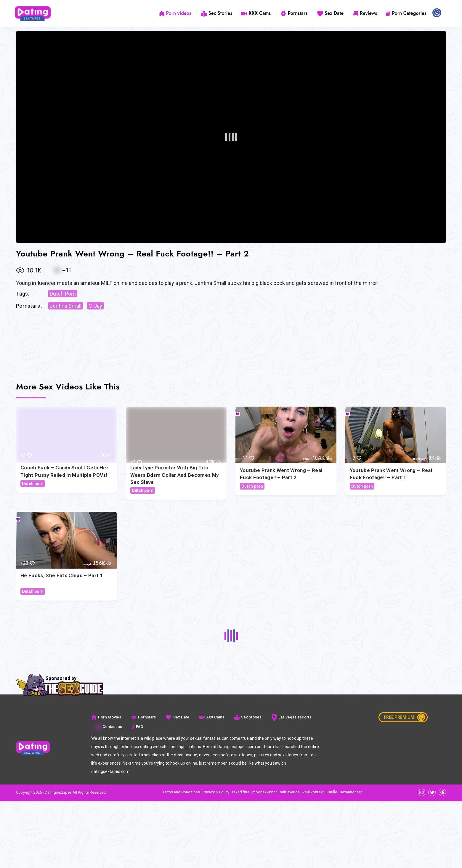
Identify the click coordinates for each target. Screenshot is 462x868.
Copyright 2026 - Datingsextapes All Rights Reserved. (61, 792)
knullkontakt (313, 792)
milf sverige (290, 792)
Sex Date (330, 13)
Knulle (332, 792)
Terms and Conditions (181, 792)
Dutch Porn (63, 294)
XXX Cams (257, 13)
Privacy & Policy (216, 792)
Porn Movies (105, 717)
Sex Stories (218, 13)
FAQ (136, 726)
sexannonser (351, 792)
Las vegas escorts (290, 717)
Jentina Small (65, 306)
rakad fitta (240, 792)
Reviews (364, 13)
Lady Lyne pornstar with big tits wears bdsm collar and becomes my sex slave (175, 475)
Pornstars (294, 13)
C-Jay (95, 306)
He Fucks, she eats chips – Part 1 (61, 575)
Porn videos (177, 13)
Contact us (108, 726)
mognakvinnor (264, 792)
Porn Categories (406, 13)
